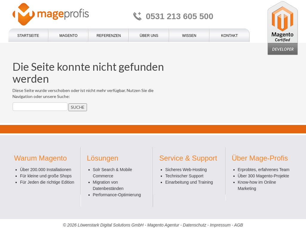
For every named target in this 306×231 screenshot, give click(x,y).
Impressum (220, 225)
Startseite (28, 36)
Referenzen (109, 36)
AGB (238, 225)
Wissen (189, 36)
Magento (68, 36)
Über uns (149, 36)
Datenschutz (194, 225)
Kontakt (229, 36)
